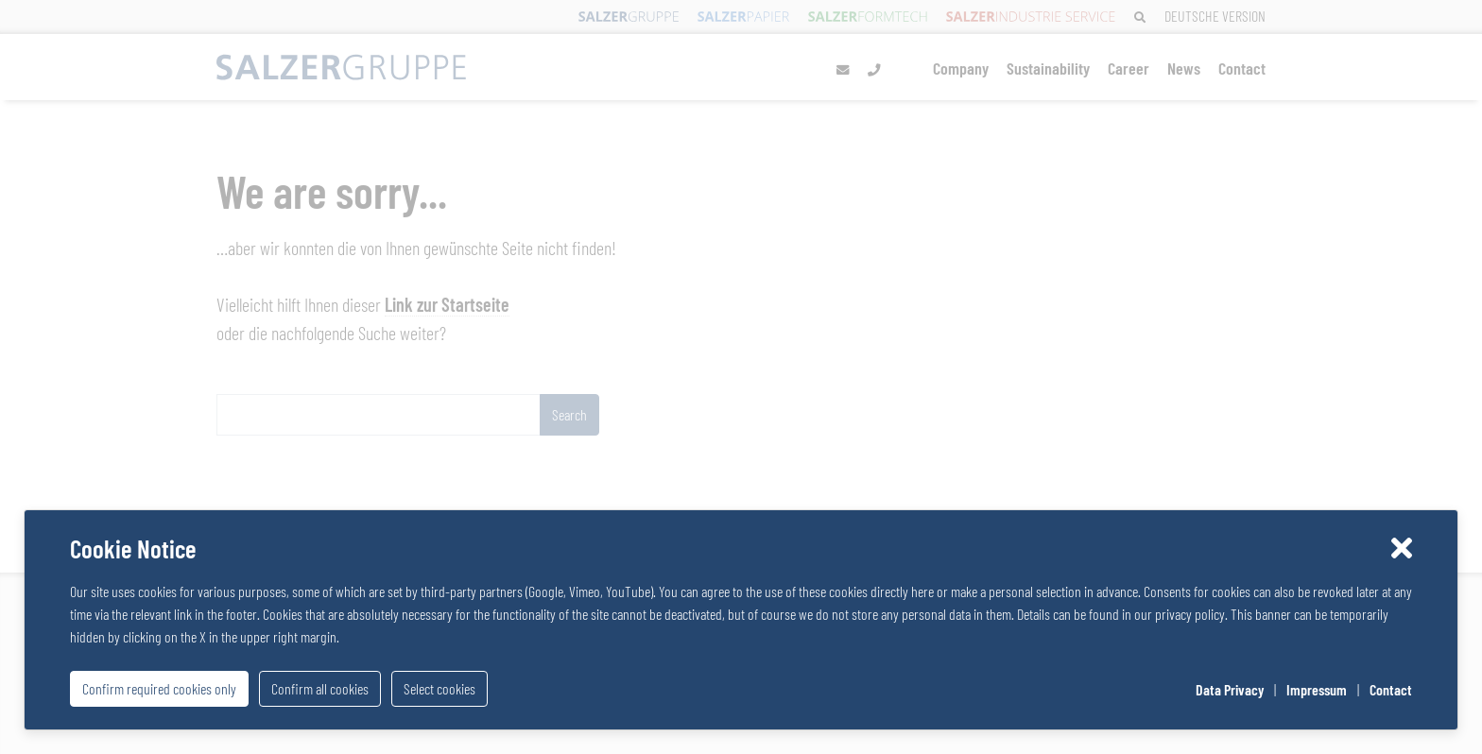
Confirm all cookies (320, 688)
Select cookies (439, 688)
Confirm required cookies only (159, 688)
